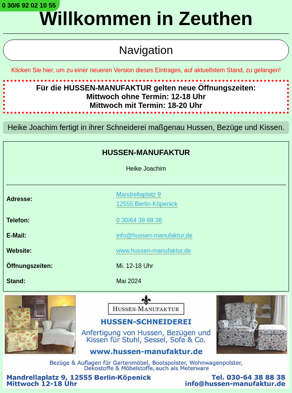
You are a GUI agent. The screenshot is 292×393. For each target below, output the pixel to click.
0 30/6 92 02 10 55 (29, 5)
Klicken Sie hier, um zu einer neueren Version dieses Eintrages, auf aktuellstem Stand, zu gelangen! (146, 70)
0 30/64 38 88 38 (139, 220)
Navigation (146, 50)
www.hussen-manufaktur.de (153, 250)
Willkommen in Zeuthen (146, 18)
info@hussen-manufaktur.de (154, 235)
